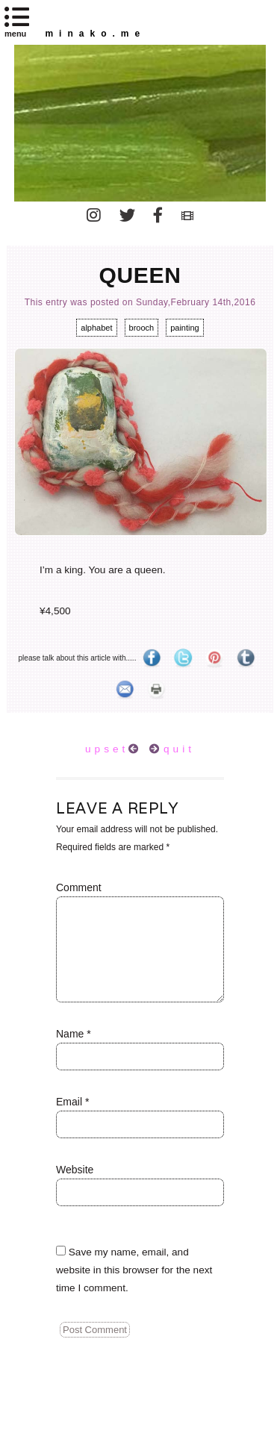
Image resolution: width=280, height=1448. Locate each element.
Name (73, 1034)
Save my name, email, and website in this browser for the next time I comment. (134, 1269)
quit (179, 749)
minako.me (95, 33)
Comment (79, 887)
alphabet (96, 327)
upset (106, 749)
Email (72, 1102)
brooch (142, 327)
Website (74, 1170)
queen (140, 275)
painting (184, 327)
